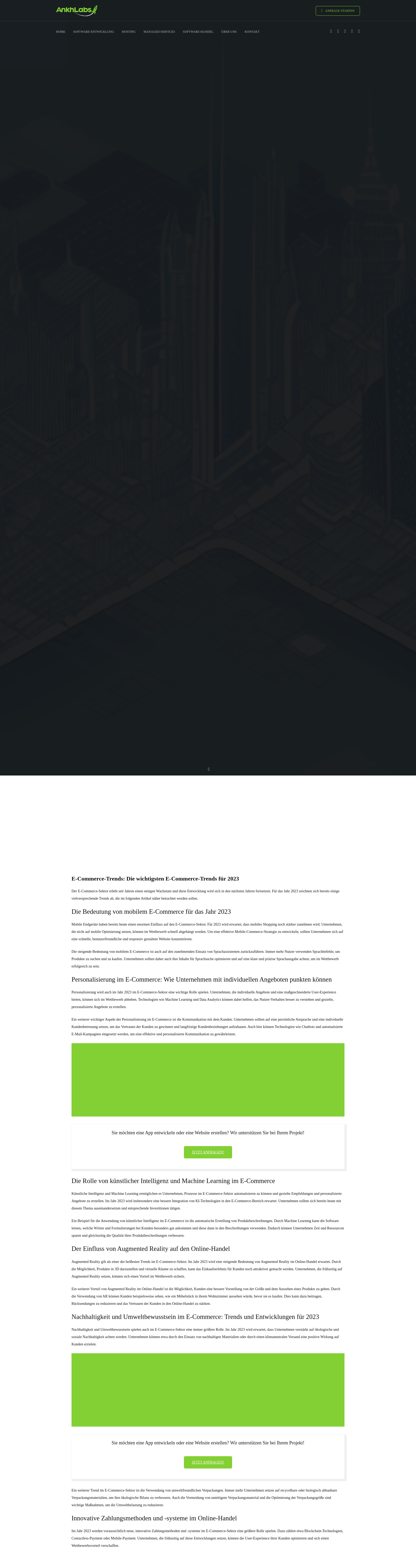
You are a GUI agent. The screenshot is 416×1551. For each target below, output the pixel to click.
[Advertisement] (208, 815)
